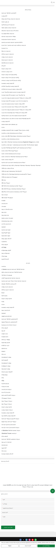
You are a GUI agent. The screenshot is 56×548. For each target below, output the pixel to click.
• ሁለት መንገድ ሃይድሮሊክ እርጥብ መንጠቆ (11, 153)
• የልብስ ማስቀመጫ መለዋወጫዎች (9, 322)
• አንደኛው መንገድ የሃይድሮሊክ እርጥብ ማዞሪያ (11, 133)
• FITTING (3, 247)
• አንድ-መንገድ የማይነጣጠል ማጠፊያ (9, 151)
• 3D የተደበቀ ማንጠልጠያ (7, 197)
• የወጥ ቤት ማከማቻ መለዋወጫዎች (9, 319)
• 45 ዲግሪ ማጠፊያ (5, 183)
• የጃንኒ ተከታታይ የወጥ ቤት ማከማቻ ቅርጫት (11, 272)
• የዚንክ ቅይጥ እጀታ (5, 235)
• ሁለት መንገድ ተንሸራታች (7, 159)
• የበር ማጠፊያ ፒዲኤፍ (6, 404)
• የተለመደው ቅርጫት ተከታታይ (8, 39)
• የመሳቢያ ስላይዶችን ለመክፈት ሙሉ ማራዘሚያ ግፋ (13, 95)
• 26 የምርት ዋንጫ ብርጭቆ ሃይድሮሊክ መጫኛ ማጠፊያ (14, 192)
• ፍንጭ (3, 127)
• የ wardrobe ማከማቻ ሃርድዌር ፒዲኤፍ (10, 430)
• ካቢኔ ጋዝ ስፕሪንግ (5, 310)
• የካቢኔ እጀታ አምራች (6, 238)
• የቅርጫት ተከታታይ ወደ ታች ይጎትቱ (9, 30)
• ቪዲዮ (3, 292)
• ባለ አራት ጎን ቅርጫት (6, 442)
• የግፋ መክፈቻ (4, 244)
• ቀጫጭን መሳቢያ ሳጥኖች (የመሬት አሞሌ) (11, 80)
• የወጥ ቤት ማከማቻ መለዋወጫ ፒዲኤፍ (10, 439)
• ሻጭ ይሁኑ (4, 451)
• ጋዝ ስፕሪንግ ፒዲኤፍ (6, 389)
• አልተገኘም (4, 448)
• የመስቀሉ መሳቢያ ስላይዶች (7, 83)
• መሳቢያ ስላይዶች (5, 121)
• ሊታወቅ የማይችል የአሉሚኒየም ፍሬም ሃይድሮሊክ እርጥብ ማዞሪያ (16, 148)
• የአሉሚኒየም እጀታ (5, 233)
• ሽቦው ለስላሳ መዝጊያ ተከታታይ (8, 27)
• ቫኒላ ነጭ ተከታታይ (5, 51)
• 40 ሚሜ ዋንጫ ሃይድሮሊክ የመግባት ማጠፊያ (12, 186)
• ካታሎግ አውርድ (5, 383)
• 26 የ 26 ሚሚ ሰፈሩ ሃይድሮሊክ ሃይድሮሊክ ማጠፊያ (13, 189)
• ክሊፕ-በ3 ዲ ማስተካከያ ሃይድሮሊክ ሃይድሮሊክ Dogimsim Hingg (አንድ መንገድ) (20, 142)
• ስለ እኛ (3, 331)
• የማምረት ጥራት (5, 345)
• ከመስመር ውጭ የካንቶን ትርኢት (8, 325)
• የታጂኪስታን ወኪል (5, 366)
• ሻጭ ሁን (3, 354)
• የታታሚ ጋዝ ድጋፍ (5, 392)
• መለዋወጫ (4, 241)
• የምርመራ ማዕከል (5, 339)
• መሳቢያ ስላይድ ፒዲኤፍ (7, 410)
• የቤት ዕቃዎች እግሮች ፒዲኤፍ (8, 395)
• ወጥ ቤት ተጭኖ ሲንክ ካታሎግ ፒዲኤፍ (10, 427)
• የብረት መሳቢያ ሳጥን (6, 68)
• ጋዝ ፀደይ (3, 206)
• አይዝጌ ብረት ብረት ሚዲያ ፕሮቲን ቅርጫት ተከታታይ (13, 281)
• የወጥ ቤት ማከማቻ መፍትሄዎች (8, 13)
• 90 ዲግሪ (3, 180)
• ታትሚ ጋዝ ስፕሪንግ (6, 224)
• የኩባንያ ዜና (4, 348)
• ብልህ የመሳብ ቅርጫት (6, 316)
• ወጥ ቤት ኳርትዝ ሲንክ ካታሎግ (8, 424)
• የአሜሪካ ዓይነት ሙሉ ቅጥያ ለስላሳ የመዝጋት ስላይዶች (13, 115)
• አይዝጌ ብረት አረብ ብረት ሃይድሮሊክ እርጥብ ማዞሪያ (13, 162)
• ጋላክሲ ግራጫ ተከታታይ (7, 57)
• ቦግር (2, 377)
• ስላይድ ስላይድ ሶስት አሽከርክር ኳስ (9, 124)
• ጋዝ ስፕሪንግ (4, 203)
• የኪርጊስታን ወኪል (5, 369)
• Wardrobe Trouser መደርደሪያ (8, 433)
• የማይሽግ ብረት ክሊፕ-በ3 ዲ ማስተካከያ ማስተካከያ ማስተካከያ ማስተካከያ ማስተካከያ (21, 165)
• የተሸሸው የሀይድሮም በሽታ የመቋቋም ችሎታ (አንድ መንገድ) (15, 130)
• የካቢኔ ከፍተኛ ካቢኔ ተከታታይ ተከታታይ (10, 19)
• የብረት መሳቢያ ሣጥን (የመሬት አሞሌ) (10, 77)
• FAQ (2, 380)
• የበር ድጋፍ (3, 212)
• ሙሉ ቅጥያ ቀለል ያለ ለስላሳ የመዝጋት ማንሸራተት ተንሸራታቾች (16, 98)
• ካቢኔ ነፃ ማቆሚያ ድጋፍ (7, 209)
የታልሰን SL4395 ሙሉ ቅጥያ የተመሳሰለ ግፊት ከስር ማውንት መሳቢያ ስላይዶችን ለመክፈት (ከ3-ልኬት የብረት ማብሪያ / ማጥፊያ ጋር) (27, 486)
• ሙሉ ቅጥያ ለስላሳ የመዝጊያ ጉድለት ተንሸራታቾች (13, 104)
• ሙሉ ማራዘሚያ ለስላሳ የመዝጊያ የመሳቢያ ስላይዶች (13, 92)
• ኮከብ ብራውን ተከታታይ (7, 60)
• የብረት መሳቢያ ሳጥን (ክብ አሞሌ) (9, 74)
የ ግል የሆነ (52, 542)
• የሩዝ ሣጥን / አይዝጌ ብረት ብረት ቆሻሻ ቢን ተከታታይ (13, 45)
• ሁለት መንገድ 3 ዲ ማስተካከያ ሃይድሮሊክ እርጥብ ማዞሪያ (14, 156)
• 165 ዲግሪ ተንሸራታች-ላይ (7, 168)
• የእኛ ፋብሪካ (4, 295)
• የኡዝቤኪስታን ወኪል (6, 357)
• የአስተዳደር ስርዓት (5, 342)
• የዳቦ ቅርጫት (4, 445)
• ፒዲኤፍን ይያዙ (5, 386)
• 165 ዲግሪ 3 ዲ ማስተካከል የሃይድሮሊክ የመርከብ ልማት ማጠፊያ (16, 174)
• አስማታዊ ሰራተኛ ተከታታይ (7, 25)
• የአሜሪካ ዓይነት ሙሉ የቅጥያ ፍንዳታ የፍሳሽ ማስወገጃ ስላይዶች (15, 118)
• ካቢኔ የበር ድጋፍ (5, 215)
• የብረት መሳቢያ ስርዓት (6, 298)
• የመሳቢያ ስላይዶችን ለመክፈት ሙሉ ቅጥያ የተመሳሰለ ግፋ (14, 101)
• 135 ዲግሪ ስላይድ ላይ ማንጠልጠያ (9, 177)
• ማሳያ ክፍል (4, 256)
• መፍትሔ (3, 266)
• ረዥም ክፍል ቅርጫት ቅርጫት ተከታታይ (10, 278)
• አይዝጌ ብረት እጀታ (6, 230)
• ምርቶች (3, 66)
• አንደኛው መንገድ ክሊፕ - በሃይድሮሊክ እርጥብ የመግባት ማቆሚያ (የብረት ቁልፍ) (19, 145)
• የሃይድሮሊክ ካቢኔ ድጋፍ (6, 221)
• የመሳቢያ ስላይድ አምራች (7, 454)
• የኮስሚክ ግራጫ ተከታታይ (7, 63)
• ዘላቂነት (3, 351)
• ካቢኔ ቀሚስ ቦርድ (5, 253)
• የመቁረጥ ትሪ (4, 48)
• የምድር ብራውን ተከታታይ (7, 54)
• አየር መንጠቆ (4, 194)
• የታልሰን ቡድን (4, 336)
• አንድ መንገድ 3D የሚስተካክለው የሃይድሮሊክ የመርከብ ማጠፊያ (15, 136)
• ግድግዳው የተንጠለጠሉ (6, 275)
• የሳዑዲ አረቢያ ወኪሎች (6, 372)
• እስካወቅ (3, 227)
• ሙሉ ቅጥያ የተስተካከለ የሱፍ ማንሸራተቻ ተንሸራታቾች (14, 112)
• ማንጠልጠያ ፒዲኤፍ (6, 398)
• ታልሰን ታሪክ (4, 334)
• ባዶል (2, 301)
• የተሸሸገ (3, 200)
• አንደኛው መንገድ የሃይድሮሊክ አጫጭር (10, 139)
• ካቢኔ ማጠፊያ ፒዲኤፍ (6, 401)
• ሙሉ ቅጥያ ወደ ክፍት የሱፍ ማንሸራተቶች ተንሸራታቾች (14, 107)
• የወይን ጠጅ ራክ (5, 22)
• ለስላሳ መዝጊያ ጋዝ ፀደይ (7, 218)
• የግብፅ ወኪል (4, 375)
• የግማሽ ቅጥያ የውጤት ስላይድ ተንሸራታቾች (11, 89)
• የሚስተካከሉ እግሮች (6, 250)
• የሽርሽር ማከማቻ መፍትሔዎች (8, 284)
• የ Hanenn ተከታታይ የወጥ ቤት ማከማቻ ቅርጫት (12, 269)
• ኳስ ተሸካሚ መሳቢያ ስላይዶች (8, 416)
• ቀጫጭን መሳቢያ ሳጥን (6, 71)
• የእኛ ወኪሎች (4, 360)
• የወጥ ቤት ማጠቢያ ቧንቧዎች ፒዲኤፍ (10, 418)
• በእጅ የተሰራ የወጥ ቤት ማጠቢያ (8, 421)
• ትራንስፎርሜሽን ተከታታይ (7, 33)
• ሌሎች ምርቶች (5, 259)
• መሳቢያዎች (4, 16)
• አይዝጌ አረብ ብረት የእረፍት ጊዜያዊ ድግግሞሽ (11, 42)
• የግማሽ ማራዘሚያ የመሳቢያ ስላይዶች (10, 86)
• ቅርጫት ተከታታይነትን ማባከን (8, 36)
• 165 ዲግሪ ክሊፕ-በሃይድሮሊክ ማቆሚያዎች (11, 171)
